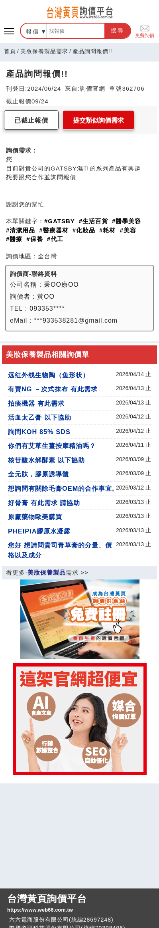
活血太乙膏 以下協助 (39, 417)
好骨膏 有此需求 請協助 (44, 502)
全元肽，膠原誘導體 (38, 474)
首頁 (10, 51)
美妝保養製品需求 (44, 51)
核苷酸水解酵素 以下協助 (46, 460)
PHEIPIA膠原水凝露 (39, 531)
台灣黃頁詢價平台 (79, 903)
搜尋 (117, 30)
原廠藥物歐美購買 (35, 516)
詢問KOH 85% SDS (39, 431)
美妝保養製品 (46, 572)
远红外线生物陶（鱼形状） (48, 375)
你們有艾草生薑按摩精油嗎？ (52, 445)
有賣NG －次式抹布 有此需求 (53, 389)
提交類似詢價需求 (98, 120)
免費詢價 (144, 31)
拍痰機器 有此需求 (36, 403)
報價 (32, 31)
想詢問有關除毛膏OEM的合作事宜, (61, 488)
